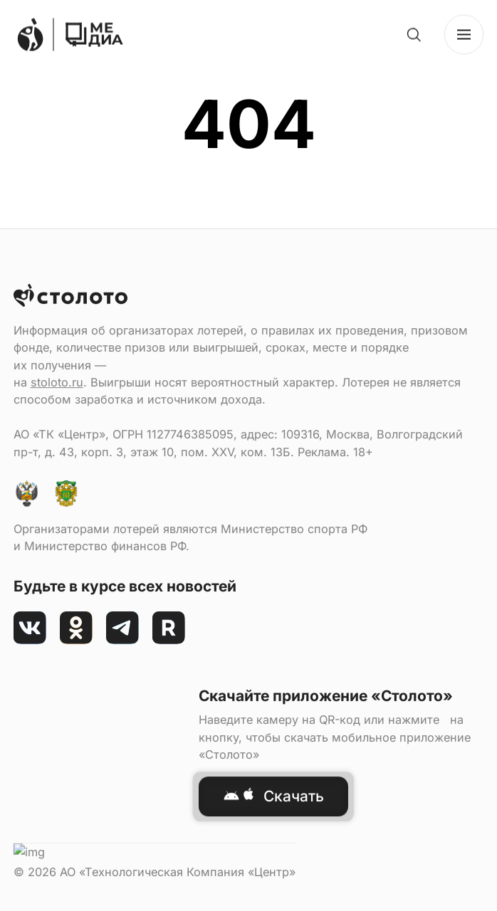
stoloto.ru (57, 588)
